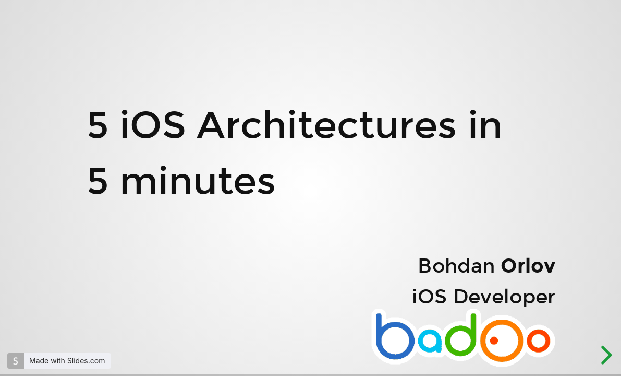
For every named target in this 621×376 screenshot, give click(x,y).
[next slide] (604, 355)
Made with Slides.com (67, 360)
